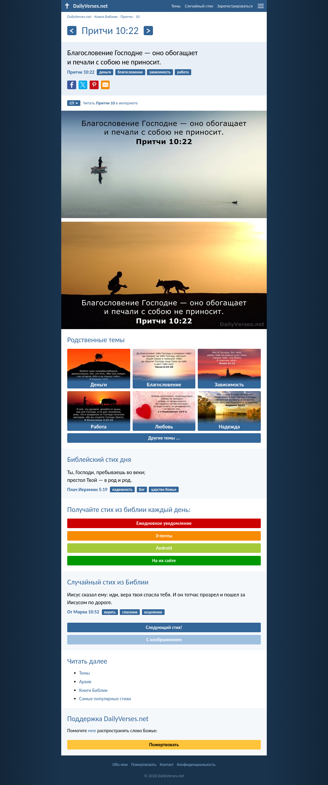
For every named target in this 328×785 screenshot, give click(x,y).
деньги (105, 72)
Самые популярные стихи (105, 698)
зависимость (160, 72)
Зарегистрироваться (235, 6)
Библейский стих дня (99, 459)
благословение (130, 72)
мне (92, 730)
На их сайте (164, 560)
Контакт (167, 764)
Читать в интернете (110, 103)
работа (183, 72)
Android (164, 548)
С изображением (164, 639)
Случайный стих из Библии (107, 582)
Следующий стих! (164, 627)
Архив (85, 681)
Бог (142, 489)
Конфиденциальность (196, 764)
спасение (130, 612)
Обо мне (120, 764)
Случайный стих (199, 6)
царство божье (163, 489)
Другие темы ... (164, 438)
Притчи (127, 16)
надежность (122, 489)
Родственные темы (96, 339)
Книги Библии (105, 16)
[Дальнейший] (148, 30)
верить (110, 612)
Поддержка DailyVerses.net (107, 718)
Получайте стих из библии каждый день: (129, 509)
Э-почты (164, 536)
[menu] (261, 8)
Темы (175, 6)
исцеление (153, 612)
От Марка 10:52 (83, 612)
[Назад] (71, 30)
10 (138, 16)
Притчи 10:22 (80, 72)
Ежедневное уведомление (164, 523)
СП (74, 103)
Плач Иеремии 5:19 (87, 489)
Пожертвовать (164, 744)
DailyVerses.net (79, 16)
